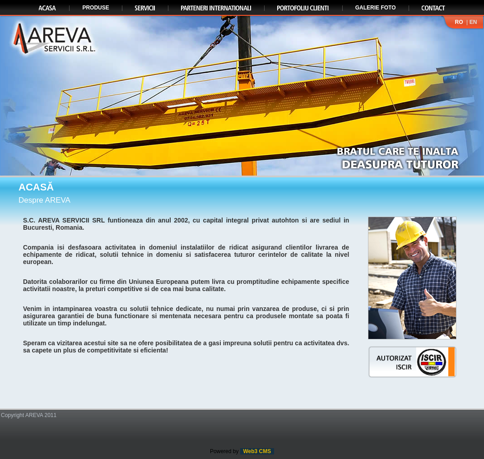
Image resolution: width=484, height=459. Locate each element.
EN (473, 22)
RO (459, 22)
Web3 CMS (257, 451)
